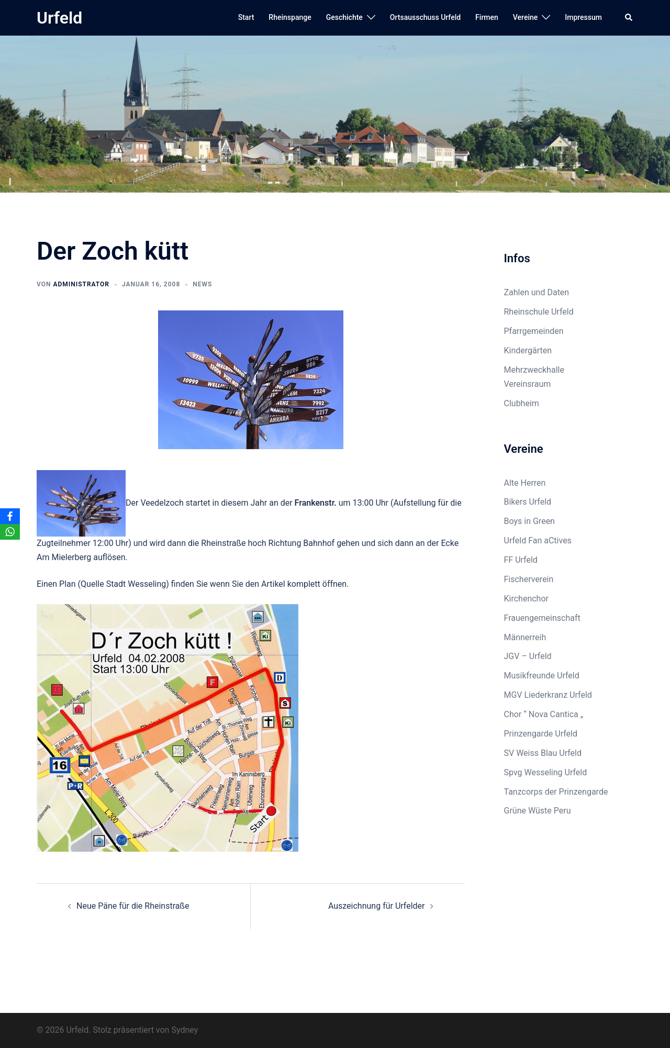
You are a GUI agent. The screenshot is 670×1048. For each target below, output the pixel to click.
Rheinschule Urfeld (539, 312)
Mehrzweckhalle (534, 370)
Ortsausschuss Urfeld (425, 17)
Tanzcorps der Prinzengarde (556, 792)
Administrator (81, 284)
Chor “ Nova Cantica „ (544, 714)
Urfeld (59, 18)
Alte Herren (525, 483)
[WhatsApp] (10, 532)
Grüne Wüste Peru (537, 811)
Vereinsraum (527, 384)
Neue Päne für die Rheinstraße (132, 906)
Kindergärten (528, 350)
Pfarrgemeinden (534, 331)
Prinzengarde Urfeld (541, 734)
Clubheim (521, 403)
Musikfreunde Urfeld (541, 676)
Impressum (583, 17)
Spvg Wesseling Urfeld (545, 772)
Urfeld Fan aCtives (538, 540)
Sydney (184, 1030)
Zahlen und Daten (537, 292)
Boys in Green (529, 521)
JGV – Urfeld (528, 656)
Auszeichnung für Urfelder (376, 906)
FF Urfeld (521, 560)
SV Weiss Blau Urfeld (543, 753)
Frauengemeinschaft (542, 618)
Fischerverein (529, 579)
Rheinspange (290, 17)
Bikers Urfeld (528, 502)
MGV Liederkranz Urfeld (548, 695)
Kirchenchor (526, 599)
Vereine (525, 17)
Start (246, 17)
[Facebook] (10, 516)
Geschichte (344, 17)
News (202, 284)
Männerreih (525, 637)
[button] (629, 18)
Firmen (486, 17)
